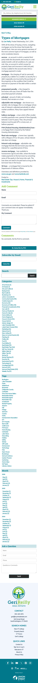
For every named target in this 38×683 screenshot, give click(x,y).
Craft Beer (5, 391)
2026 (3, 474)
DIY (3, 420)
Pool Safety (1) (6, 343)
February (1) (6, 539)
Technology (5, 448)
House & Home (18, 180)
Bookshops (5, 454)
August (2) (5, 499)
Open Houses (18, 26)
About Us (19, 652)
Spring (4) (5, 355)
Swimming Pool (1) (7, 361)
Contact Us (19, 644)
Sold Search (18, 23)
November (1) (6, 493)
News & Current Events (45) (10, 335)
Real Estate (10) (6, 345)
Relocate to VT (19, 649)
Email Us (18, 2)
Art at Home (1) (6, 285)
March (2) (5, 481)
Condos (4, 414)
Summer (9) (5, 359)
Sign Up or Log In (19, 647)
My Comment (7, 213)
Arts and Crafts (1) (7, 289)
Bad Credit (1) (6, 293)
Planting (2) (5, 337)
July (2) (4, 501)
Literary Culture (6, 466)
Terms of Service (30, 231)
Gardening (5, 460)
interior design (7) (7, 323)
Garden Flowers (7, 458)
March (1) (5, 537)
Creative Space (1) (7, 301)
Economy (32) (6, 303)
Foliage (4, 410)
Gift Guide (5, 444)
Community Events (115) (9, 299)
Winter (4, 442)
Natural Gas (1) (6, 331)
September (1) (6, 497)
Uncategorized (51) (7, 365)
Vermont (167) (6, 367)
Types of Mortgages (15, 38)
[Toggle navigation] (35, 7)
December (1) (6, 491)
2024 (3, 516)
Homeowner (6, 446)
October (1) (5, 495)
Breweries (5, 387)
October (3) (5, 523)
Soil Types (5, 464)
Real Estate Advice (7, 395)
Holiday (4, 438)
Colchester (5, 432)
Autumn (4, 405)
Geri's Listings (19, 636)
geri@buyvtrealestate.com (19, 616)
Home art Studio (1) (8, 311)
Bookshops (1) (6, 295)
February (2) (6, 483)
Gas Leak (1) (5, 309)
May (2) (4, 477)
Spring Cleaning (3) (7, 357)
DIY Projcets (5, 422)
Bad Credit (5, 424)
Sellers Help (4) (6, 351)
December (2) (6, 519)
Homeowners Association (10, 418)
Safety (4, 440)
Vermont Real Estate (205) (10, 369)
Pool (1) (4, 341)
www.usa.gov (6, 174)
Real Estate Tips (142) (8, 347)
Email (4, 198)
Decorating (5, 436)
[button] (19, 15)
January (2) (5, 513)
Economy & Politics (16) (9, 305)
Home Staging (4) (7, 317)
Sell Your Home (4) (7, 349)
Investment (5, 401)
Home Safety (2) (7, 315)
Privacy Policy (22, 231)
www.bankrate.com (22, 174)
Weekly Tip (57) (6, 371)
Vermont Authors (7, 456)
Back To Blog (6, 33)
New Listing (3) (6, 333)
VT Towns (19, 634)
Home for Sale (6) (7, 313)
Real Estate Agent (7, 397)
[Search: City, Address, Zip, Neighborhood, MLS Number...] (19, 13)
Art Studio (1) (6, 287)
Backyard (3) (6, 291)
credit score (5, 426)
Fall (3, 407)
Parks (3, 383)
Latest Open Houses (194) (10, 327)
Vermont (4, 412)
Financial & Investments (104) (11, 307)
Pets (3, 450)
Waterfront (5, 385)
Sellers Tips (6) (6, 353)
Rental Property (7, 403)
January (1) (5, 485)
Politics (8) (5, 339)
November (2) (6, 521)
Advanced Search (18, 19)
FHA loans (5, 428)
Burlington (5, 379)
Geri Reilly (7, 42)
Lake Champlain (7, 381)
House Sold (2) (6, 321)
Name (4, 190)
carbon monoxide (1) (8, 297)
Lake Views (5, 434)
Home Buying (6, 430)
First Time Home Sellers (9, 393)
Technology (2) (6, 363)
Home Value (5, 462)
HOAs (4, 416)
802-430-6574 (7, 2)
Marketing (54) (6, 329)
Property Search (19, 631)
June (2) (4, 503)
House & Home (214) (8, 319)
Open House (6, 452)
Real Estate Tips (7, 180)
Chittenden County (7, 389)
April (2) (4, 479)
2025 (3, 488)
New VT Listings (19, 629)
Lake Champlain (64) (8, 325)
